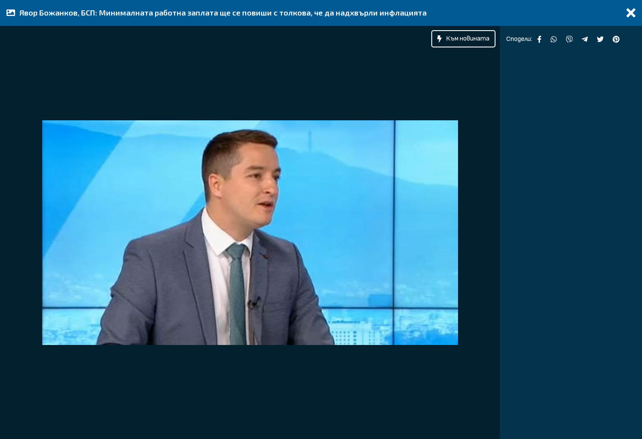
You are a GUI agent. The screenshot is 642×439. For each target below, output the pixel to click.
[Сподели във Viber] (569, 39)
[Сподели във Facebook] (539, 39)
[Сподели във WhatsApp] (554, 39)
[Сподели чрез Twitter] (600, 39)
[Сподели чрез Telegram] (585, 39)
